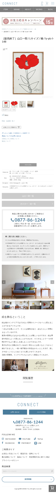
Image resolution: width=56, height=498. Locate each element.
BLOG (50, 9)
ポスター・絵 (32, 29)
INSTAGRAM (8, 439)
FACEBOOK (8, 443)
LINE (39, 443)
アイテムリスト (11, 29)
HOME (4, 29)
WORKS (39, 9)
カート (46, 5)
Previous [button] (3, 282)
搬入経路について (8, 457)
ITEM (5, 9)
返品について (6, 141)
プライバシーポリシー (10, 460)
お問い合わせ (15, 412)
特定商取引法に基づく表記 (39, 457)
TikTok (38, 439)
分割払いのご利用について (10, 139)
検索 (42, 5)
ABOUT (28, 9)
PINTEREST (24, 443)
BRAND (17, 9)
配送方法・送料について (30, 454)
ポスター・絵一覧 (28, 204)
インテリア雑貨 (22, 29)
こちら (31, 427)
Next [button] (52, 282)
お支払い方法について (10, 454)
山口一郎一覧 (28, 196)
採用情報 (28, 479)
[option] (28, 282)
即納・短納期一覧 (8, 121)
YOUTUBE (24, 439)
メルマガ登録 (41, 412)
